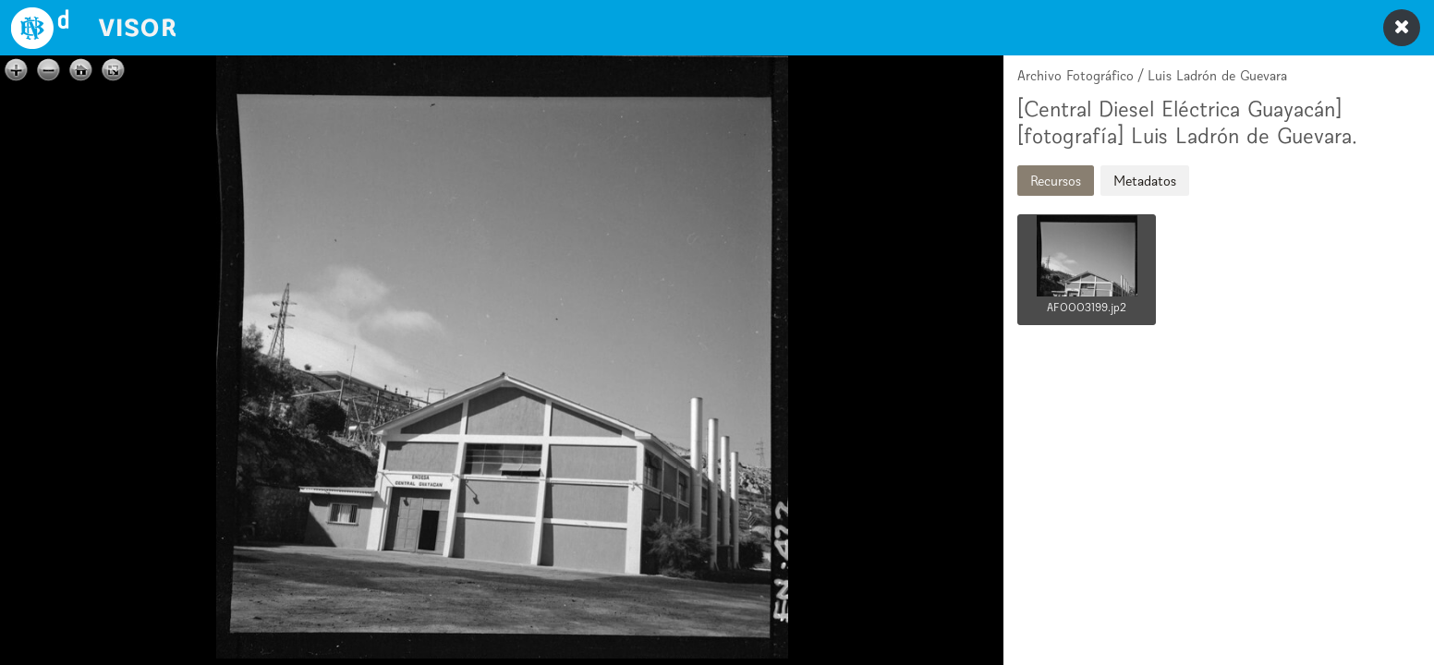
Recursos (1055, 180)
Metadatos (1144, 180)
